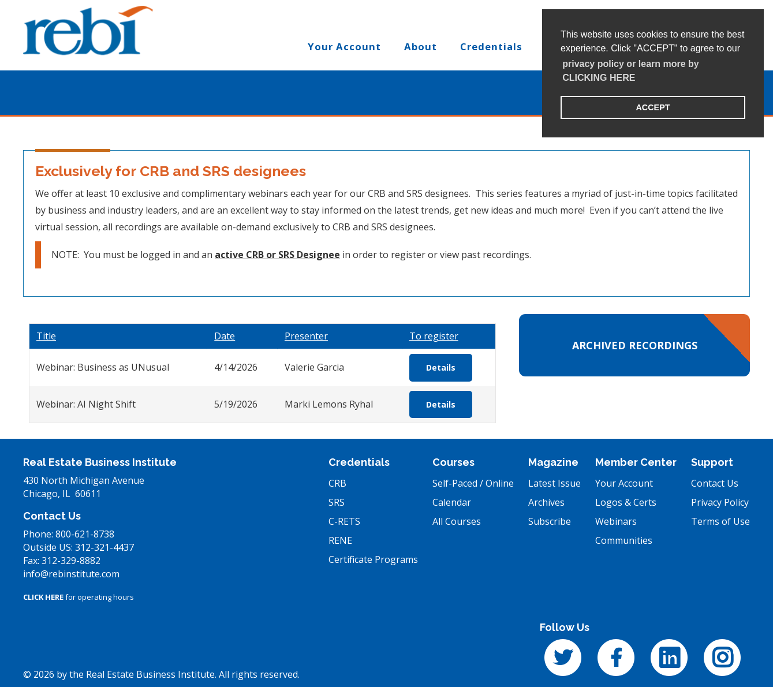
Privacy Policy (720, 502)
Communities (623, 540)
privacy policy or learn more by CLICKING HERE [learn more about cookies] (630, 71)
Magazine (553, 462)
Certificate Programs (373, 559)
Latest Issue (554, 483)
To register (433, 336)
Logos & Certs (625, 502)
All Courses (456, 521)
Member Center (636, 462)
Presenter (306, 336)
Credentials (359, 462)
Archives (546, 502)
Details (440, 367)
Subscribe (549, 521)
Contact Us (714, 483)
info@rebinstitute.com (71, 573)
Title (46, 336)
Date (224, 336)
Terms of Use (720, 521)
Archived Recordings (634, 345)
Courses (453, 462)
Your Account (624, 483)
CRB (337, 483)
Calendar (451, 502)
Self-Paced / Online (473, 483)
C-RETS (344, 521)
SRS (336, 502)
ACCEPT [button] (653, 107)
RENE (340, 540)
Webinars (616, 521)
